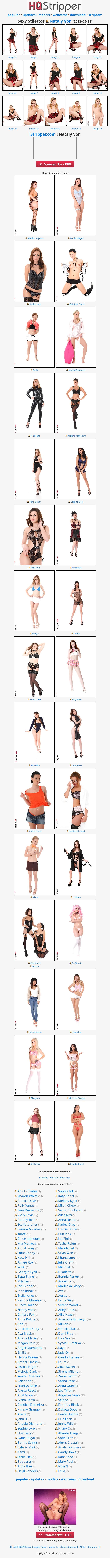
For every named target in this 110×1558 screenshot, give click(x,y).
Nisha (35, 897)
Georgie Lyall (27, 1272)
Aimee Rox (25, 1262)
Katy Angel (66, 1196)
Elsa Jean (35, 1098)
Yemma (35, 966)
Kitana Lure (66, 1257)
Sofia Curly (35, 699)
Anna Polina (26, 1319)
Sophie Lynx (35, 304)
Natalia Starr (67, 1328)
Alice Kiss (65, 1215)
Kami (21, 1452)
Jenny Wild (66, 1423)
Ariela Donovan (69, 1447)
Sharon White (28, 1196)
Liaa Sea (64, 1338)
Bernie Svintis (28, 1442)
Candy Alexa (67, 1452)
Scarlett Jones (28, 1224)
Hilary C (64, 1428)
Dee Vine (76, 1032)
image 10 (97, 91)
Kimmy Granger (29, 1409)
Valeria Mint (26, 1447)
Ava (61, 1291)
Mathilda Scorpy (77, 1098)
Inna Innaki (26, 1291)
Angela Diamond (77, 370)
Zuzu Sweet (66, 1366)
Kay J (61, 1347)
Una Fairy (25, 1433)
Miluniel (64, 1267)
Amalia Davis (27, 1200)
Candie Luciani (69, 1357)
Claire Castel (35, 831)
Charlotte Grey (28, 1328)
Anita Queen (67, 1385)
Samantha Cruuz (70, 1210)
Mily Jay (23, 1281)
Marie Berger (77, 238)
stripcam (95, 15)
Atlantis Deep (68, 1433)
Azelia (22, 1414)
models (44, 15)
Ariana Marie (27, 1338)
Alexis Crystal (68, 1442)
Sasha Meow (35, 1032)
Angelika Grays (69, 1395)
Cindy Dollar (27, 1305)
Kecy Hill (24, 1257)
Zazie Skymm (68, 1376)
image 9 (76, 91)
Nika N (63, 1466)
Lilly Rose (76, 699)
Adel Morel (26, 1395)
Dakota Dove (67, 1409)
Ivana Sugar (26, 1438)
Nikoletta (65, 1272)
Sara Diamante (28, 1210)
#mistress (65, 1177)
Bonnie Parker (68, 1276)
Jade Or (63, 1352)
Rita (20, 1324)
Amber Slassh (28, 1362)
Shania (76, 633)
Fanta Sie (65, 1300)
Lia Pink (64, 1238)
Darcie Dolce (67, 1229)
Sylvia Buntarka (69, 1343)
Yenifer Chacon (29, 1376)
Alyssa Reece (27, 1390)
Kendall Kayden (35, 238)
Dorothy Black (68, 1404)
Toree (22, 1234)
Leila (61, 1471)
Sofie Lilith (66, 1438)
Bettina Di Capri (77, 831)
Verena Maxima (29, 1229)
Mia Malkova (27, 1243)
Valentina (24, 1381)
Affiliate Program (88, 1546)
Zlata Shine (26, 1276)
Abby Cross (66, 1309)
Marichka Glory (69, 1286)
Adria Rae (25, 1466)
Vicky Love (25, 1215)
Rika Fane (35, 435)
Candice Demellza (31, 1404)
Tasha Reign (67, 1243)
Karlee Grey (66, 1224)
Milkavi (63, 1324)
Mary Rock (66, 1461)
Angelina (64, 1281)
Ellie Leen (65, 1419)
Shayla (35, 633)
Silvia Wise (66, 1253)
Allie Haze (65, 1314)
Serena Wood (68, 1305)
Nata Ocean (35, 501)
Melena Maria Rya (77, 435)
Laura (62, 1362)
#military (54, 1177)
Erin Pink (64, 1234)
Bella (35, 370)
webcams (60, 15)
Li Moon (77, 897)
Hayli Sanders (28, 1471)
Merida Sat (66, 1248)
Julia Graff (65, 1262)
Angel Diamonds (30, 1347)
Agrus (62, 1295)
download (78, 15)
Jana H (22, 1419)
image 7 (34, 91)
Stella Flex (35, 1163)
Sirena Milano (68, 1371)
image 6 (12, 91)
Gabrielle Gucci (76, 304)
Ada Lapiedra (27, 1191)
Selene (63, 1400)
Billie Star (35, 567)
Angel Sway (26, 1248)
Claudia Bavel (77, 1163)
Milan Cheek (67, 1205)
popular (14, 15)
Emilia (22, 1352)
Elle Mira (35, 765)
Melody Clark (27, 1371)
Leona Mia (77, 765)
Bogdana (24, 1461)
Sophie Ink (66, 1191)
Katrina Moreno (29, 1300)
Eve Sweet (35, 963)
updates (29, 15)
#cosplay (43, 1177)
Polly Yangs (26, 1205)
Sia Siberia (77, 963)
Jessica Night (27, 1366)
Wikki (21, 1267)
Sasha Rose (66, 1381)
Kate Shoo (65, 1457)
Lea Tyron (65, 1390)
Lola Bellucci (77, 501)
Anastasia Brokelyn (72, 1319)
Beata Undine (68, 1414)
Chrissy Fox (26, 1314)
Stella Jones (26, 1295)
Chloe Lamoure (29, 1238)
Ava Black (77, 567)
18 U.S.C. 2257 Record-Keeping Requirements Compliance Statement (44, 1546)
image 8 (55, 91)
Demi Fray (65, 1333)
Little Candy (26, 1253)
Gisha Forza (26, 1400)
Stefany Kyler (68, 1200)
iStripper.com (42, 134)
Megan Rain (26, 1343)
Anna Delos (66, 1219)
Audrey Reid (26, 1219)
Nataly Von (60, 21)
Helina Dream (28, 1357)
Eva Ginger (26, 1286)
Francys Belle (27, 1385)
